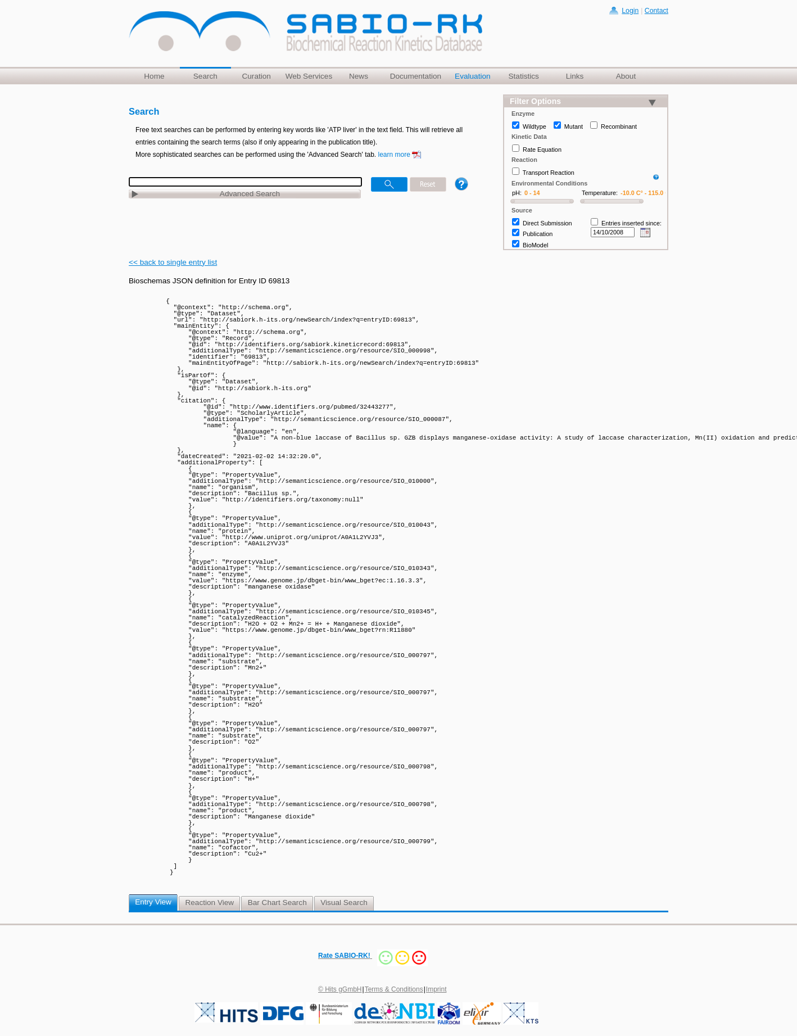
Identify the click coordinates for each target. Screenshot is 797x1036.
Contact (656, 11)
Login (630, 11)
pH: (517, 192)
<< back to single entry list (173, 262)
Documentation (415, 76)
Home (154, 76)
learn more (394, 155)
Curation (256, 76)
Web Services (309, 76)
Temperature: (600, 192)
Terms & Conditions (394, 989)
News (358, 76)
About (626, 76)
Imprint (436, 989)
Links (575, 76)
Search (205, 76)
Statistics (523, 76)
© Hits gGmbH (340, 989)
